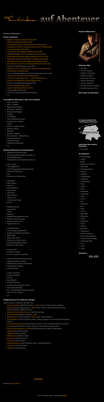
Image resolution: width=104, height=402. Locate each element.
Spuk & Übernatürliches (88, 236)
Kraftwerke (84, 204)
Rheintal (83, 226)
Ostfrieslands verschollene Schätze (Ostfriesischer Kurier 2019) (27, 56)
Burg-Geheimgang (13, 314)
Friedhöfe (84, 174)
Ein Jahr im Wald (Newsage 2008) (18, 85)
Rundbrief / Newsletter (88, 73)
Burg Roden (11, 338)
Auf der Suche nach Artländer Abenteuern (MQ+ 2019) (24, 52)
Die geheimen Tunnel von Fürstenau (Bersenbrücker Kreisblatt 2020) (29, 47)
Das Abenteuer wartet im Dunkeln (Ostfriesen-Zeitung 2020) (26, 44)
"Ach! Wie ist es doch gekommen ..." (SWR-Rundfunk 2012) (26, 78)
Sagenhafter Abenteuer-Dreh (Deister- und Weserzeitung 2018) (27, 59)
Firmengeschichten (87, 169)
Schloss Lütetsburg (13, 305)
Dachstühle (84, 166)
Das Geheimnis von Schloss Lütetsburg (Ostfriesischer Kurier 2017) (29, 64)
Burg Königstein (12, 319)
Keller (82, 196)
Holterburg (10, 333)
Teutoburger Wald (86, 241)
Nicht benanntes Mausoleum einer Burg (20, 328)
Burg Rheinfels (12, 308)
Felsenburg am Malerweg (15, 324)
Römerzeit (84, 228)
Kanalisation (84, 191)
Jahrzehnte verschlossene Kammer (18, 312)
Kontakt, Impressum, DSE (89, 88)
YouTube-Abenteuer (87, 83)
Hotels (83, 189)
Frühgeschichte (86, 176)
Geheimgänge (85, 181)
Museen (83, 211)
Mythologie (84, 214)
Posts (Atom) (15, 383)
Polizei (83, 224)
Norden (83, 219)
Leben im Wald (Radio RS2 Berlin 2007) (20, 88)
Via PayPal (84, 149)
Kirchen (83, 199)
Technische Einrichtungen (89, 238)
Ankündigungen (86, 156)
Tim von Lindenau (86, 71)
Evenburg (10, 326)
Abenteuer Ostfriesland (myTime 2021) (19, 42)
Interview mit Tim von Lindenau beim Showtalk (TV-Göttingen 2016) (29, 68)
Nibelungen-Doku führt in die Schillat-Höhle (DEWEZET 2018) (27, 61)
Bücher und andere (87, 76)
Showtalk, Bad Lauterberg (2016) (18, 71)
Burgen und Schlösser (88, 164)
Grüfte (83, 184)
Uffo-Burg (10, 348)
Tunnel (83, 246)
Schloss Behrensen (13, 343)
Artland (83, 159)
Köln (82, 201)
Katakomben (85, 194)
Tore (82, 243)
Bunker (83, 161)
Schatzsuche (85, 231)
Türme (83, 248)
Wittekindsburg (12, 336)
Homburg (10, 340)
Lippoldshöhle (11, 331)
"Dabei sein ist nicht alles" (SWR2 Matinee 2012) (23, 76)
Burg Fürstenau (12, 317)
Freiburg (83, 171)
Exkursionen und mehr (88, 78)
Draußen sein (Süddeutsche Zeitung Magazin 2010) (24, 80)
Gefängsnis (84, 179)
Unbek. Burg (11, 345)
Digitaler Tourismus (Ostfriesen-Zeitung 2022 (21, 40)
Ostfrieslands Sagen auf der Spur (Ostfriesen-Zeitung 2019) (26, 54)
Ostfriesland (84, 221)
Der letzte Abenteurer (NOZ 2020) (18, 49)
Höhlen (83, 186)
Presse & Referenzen (87, 81)
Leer (82, 206)
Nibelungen (84, 216)
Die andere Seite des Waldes (90, 85)
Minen (82, 209)
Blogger (64, 395)
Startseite (38, 379)
